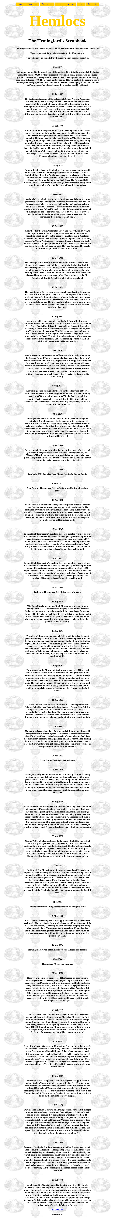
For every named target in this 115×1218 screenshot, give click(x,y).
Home (20, 4)
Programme (32, 4)
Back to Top (57, 1209)
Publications (47, 4)
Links (81, 4)
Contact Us (92, 4)
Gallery (60, 4)
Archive (70, 4)
